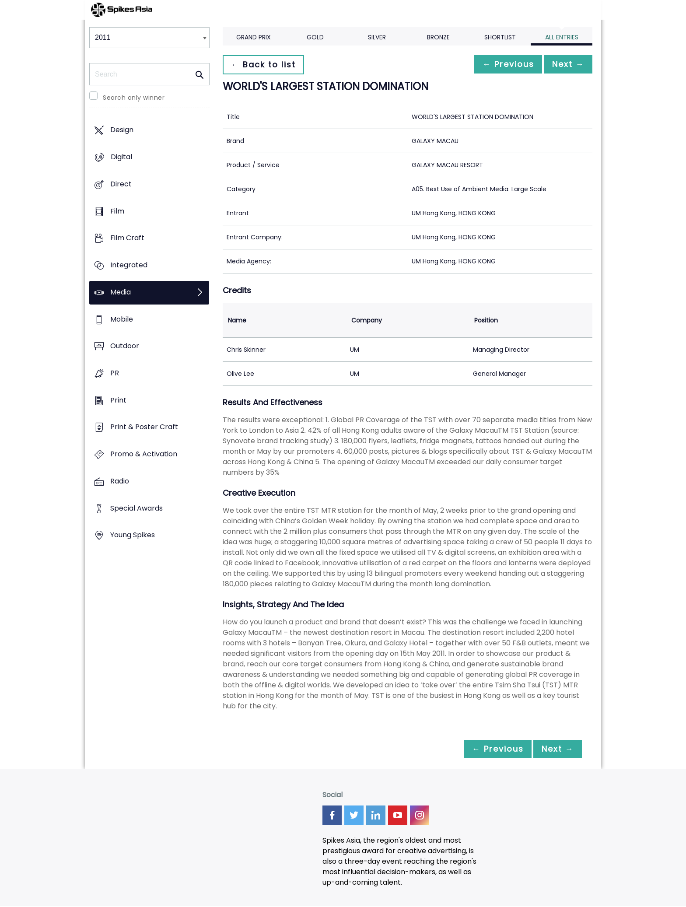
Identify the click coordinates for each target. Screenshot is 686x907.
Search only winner (133, 97)
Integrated (128, 265)
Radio (119, 481)
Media (120, 292)
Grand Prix (253, 37)
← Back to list (265, 64)
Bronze (438, 37)
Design (121, 130)
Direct (121, 184)
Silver (377, 37)
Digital (121, 157)
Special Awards (136, 508)
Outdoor (124, 346)
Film (117, 211)
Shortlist (500, 37)
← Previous (501, 64)
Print (118, 400)
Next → (566, 64)
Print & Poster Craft (144, 427)
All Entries (561, 37)
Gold (315, 37)
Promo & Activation (143, 454)
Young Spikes (132, 535)
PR (114, 373)
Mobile (121, 319)
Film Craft (127, 238)
